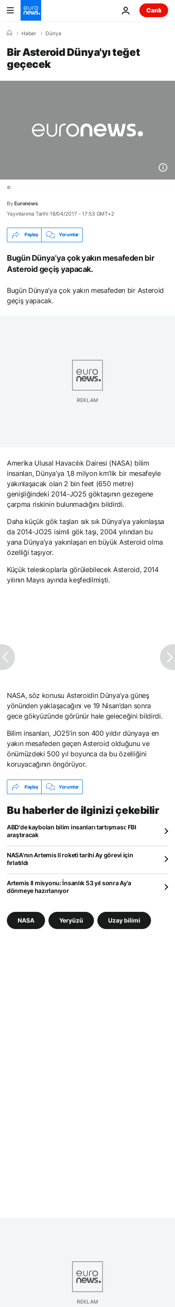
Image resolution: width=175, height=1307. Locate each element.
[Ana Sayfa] (9, 33)
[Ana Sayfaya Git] (31, 10)
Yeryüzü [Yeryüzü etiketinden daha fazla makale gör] (71, 920)
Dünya (53, 33)
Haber (28, 33)
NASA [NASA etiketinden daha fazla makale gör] (26, 920)
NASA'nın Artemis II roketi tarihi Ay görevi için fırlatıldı (70, 858)
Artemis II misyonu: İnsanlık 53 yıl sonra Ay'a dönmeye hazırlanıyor (69, 886)
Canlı (153, 10)
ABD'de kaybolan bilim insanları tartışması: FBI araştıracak (71, 830)
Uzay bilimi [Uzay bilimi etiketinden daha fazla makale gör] (124, 920)
